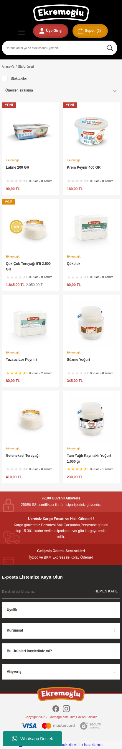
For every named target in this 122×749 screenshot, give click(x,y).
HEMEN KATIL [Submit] (106, 591)
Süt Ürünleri (26, 66)
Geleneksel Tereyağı (22, 456)
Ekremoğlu (13, 160)
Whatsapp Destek (32, 738)
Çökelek (73, 264)
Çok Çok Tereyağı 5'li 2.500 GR (28, 267)
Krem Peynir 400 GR (83, 167)
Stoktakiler (19, 79)
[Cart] (90, 31)
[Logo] (61, 12)
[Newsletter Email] (61, 591)
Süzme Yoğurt (78, 360)
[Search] (59, 48)
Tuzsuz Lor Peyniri (21, 360)
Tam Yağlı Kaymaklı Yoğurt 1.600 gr (89, 459)
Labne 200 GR (17, 167)
